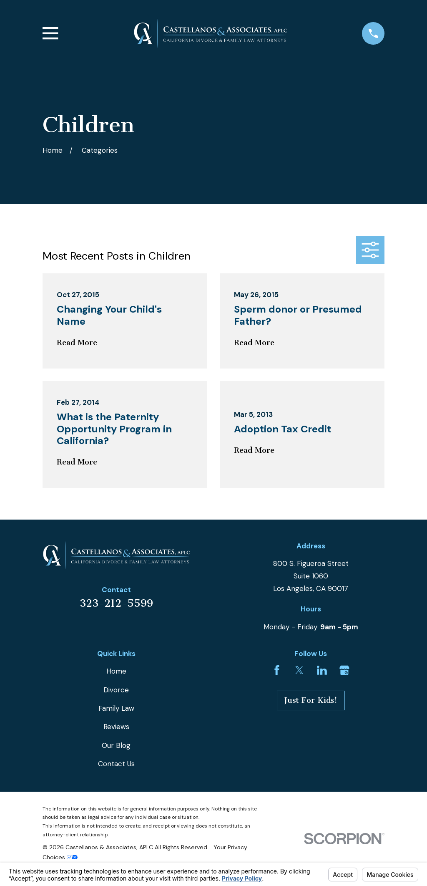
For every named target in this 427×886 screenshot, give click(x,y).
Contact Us (116, 763)
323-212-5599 (116, 603)
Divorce (116, 689)
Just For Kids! (310, 700)
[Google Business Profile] (344, 670)
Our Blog (116, 745)
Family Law (116, 708)
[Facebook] (277, 670)
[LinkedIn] (322, 670)
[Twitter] (299, 670)
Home (116, 671)
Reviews (116, 726)
